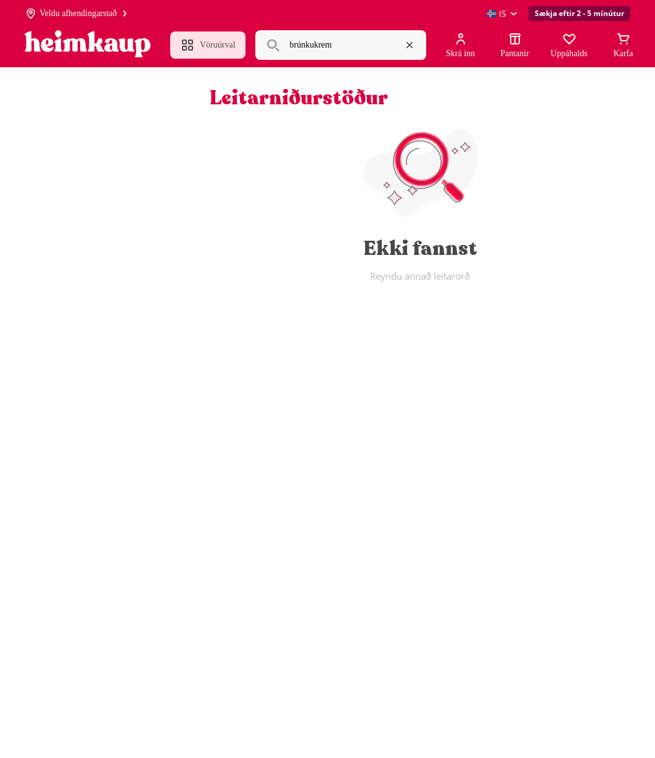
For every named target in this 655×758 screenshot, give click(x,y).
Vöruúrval (208, 45)
